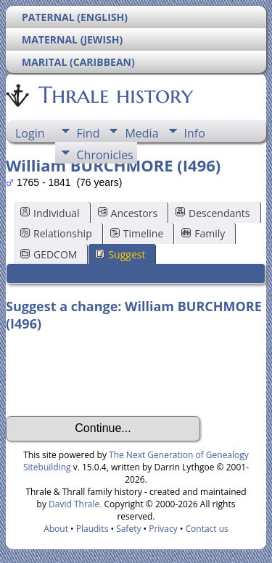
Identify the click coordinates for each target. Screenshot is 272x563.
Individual (50, 213)
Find (88, 133)
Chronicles (105, 155)
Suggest (120, 254)
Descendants (213, 213)
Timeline (137, 233)
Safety (128, 528)
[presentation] (116, 374)
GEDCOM (48, 254)
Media (141, 133)
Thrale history (114, 94)
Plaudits (92, 528)
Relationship (56, 233)
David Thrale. (74, 504)
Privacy (163, 528)
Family (203, 233)
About (56, 528)
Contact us (207, 528)
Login (30, 133)
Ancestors (127, 213)
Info (194, 133)
